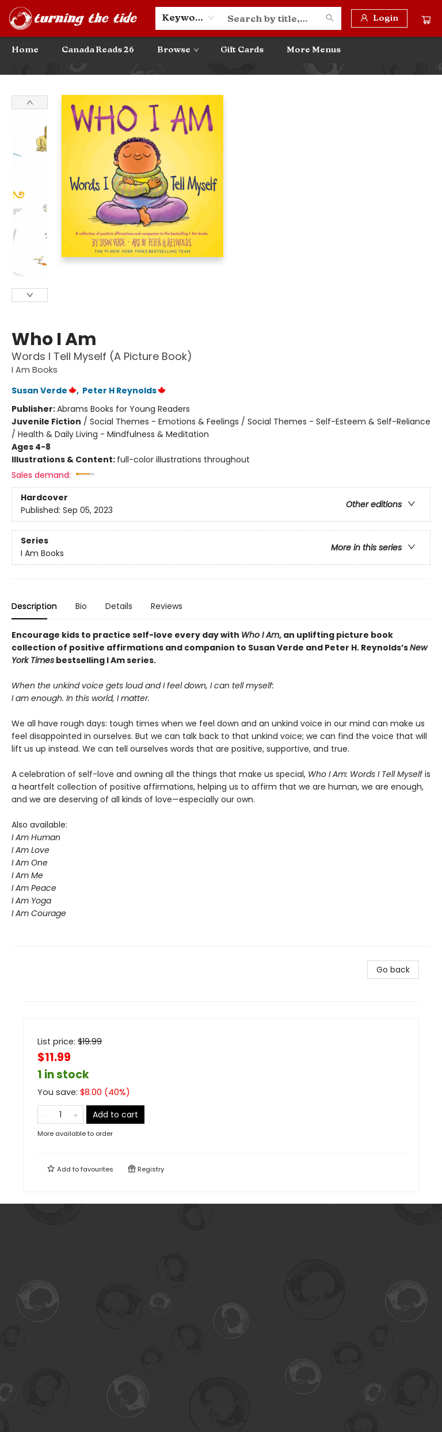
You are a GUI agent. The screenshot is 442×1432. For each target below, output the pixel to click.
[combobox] (188, 18)
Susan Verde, (47, 390)
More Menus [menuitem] (314, 50)
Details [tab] (118, 606)
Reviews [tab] (166, 606)
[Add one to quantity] (75, 1114)
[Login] (379, 18)
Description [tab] (34, 606)
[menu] (221, 50)
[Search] (329, 18)
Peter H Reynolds (125, 390)
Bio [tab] (81, 606)
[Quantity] (60, 1114)
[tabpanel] (221, 788)
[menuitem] (25, 50)
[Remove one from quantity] (45, 1114)
